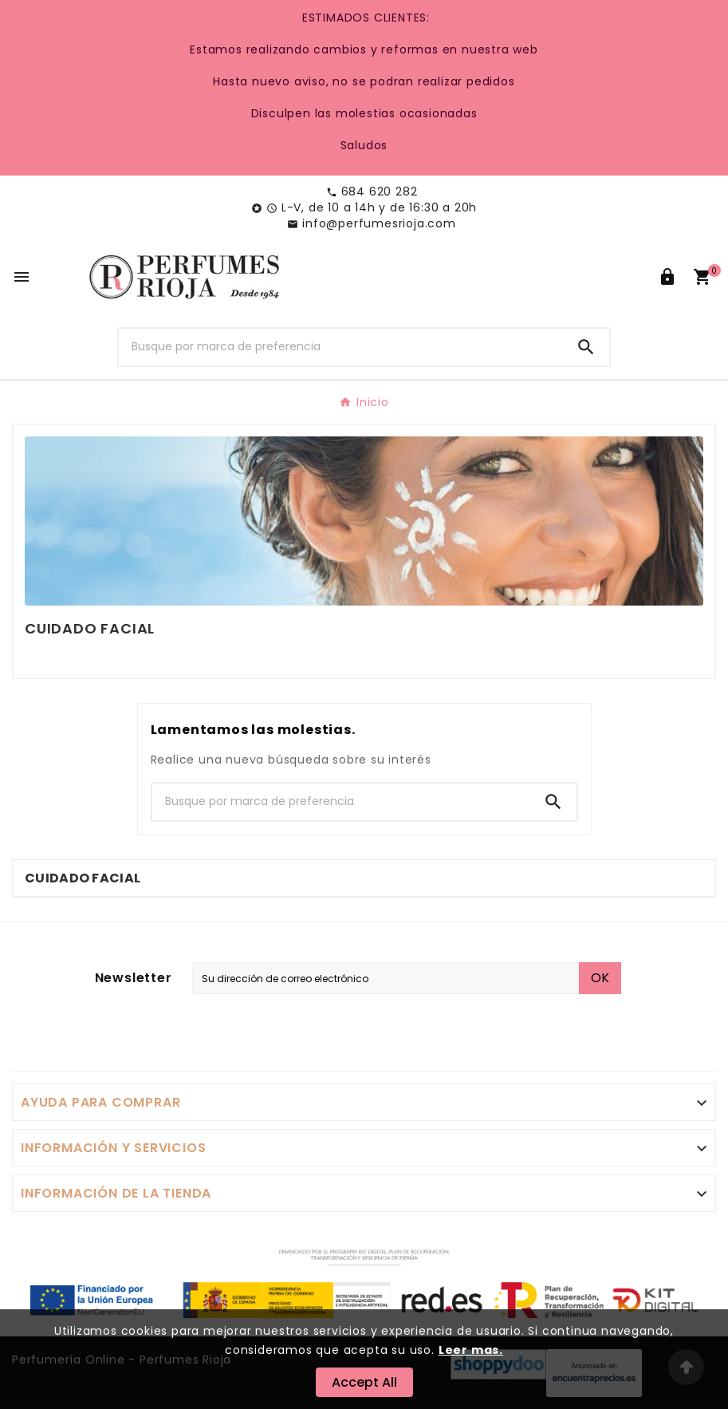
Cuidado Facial (82, 878)
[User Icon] (667, 276)
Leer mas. (471, 1350)
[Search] (586, 347)
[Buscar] (340, 347)
